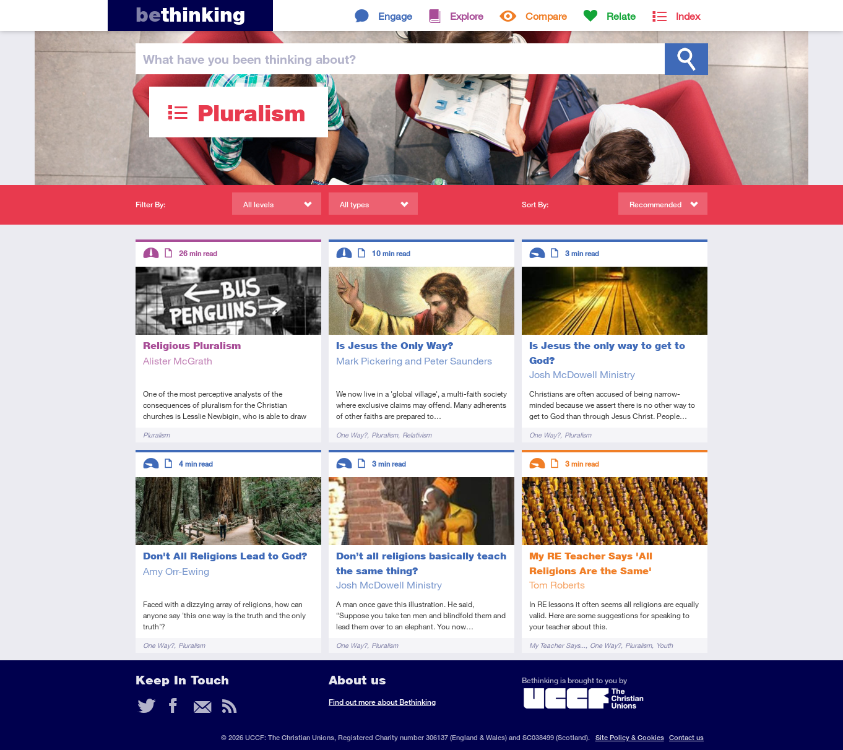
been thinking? (249, 58)
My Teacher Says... (557, 645)
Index (688, 16)
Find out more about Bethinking (382, 702)
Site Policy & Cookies (629, 737)
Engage (395, 16)
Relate (621, 16)
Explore (466, 16)
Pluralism (156, 435)
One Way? (351, 435)
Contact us (686, 737)
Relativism (416, 435)
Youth (664, 645)
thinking (190, 14)
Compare (546, 16)
